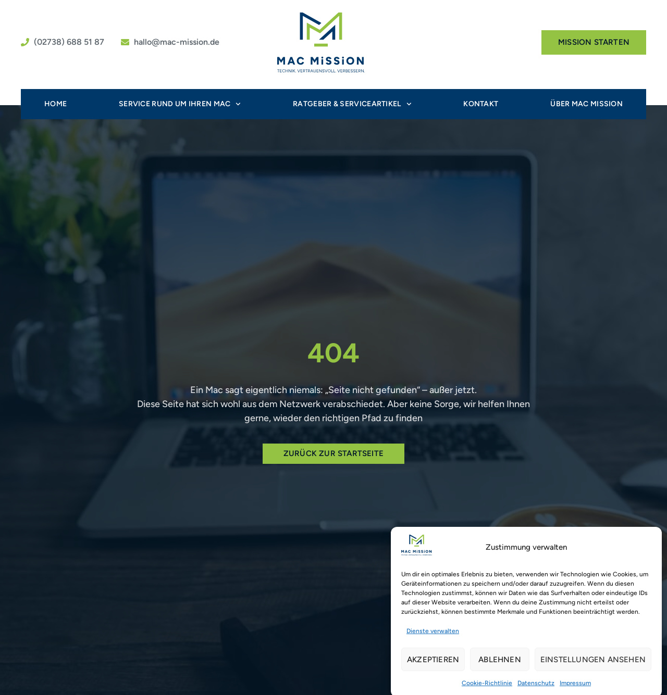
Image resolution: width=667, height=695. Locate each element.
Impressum (575, 686)
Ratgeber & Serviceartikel (352, 104)
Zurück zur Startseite (333, 453)
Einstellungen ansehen (593, 663)
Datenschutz (535, 686)
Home (55, 103)
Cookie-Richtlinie (487, 686)
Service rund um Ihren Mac (180, 104)
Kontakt (480, 103)
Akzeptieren (433, 663)
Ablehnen (499, 663)
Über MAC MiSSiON (586, 103)
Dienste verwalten (432, 634)
